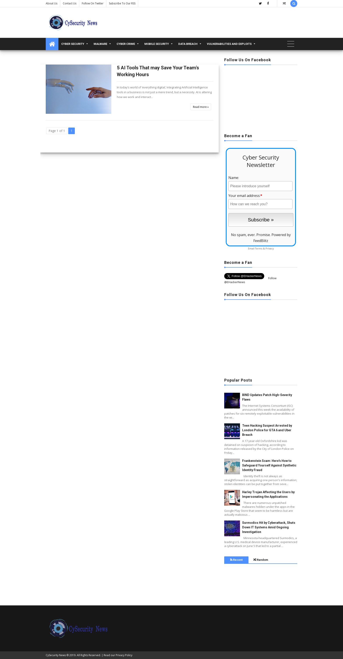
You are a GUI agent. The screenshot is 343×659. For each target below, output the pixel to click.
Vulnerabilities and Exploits (229, 44)
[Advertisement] (260, 97)
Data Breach (188, 44)
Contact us (69, 3)
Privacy (270, 248)
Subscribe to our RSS (122, 3)
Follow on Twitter (92, 3)
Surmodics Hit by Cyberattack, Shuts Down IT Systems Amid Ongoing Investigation (268, 527)
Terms (258, 248)
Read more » (201, 107)
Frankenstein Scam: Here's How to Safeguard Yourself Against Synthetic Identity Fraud (269, 465)
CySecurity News (56, 655)
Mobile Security (156, 44)
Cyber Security (72, 44)
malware (100, 44)
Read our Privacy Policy (118, 655)
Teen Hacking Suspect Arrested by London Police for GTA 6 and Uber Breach (267, 430)
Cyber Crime (126, 44)
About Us (51, 3)
